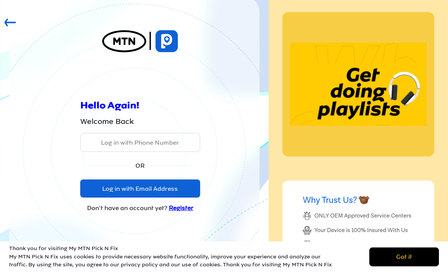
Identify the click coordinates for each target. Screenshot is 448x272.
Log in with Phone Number (140, 143)
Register (181, 208)
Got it (404, 257)
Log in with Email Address (140, 189)
